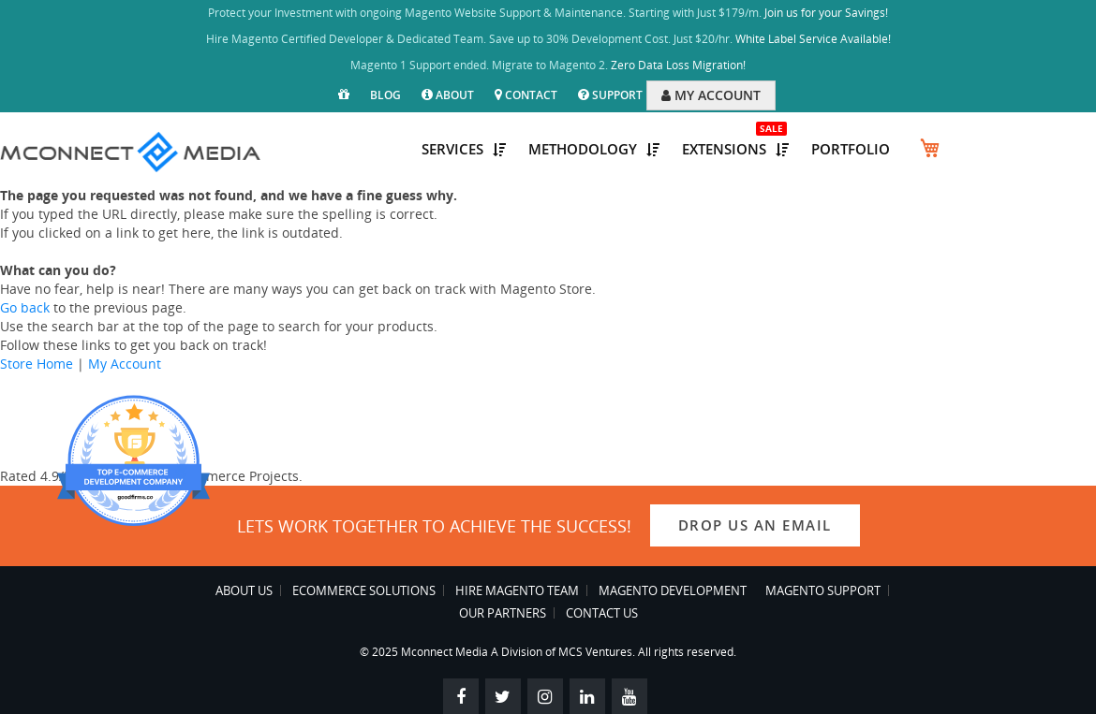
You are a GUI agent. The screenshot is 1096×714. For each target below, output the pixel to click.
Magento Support (823, 590)
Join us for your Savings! (826, 13)
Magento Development (673, 590)
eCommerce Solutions (364, 590)
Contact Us (602, 613)
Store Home (36, 363)
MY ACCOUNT (711, 95)
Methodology (593, 148)
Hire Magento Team (517, 590)
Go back (25, 307)
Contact (526, 95)
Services (464, 148)
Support (610, 95)
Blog (385, 95)
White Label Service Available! (813, 39)
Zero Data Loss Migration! (678, 65)
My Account (124, 363)
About (448, 95)
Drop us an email (755, 525)
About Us (244, 590)
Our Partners (502, 613)
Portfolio (850, 148)
